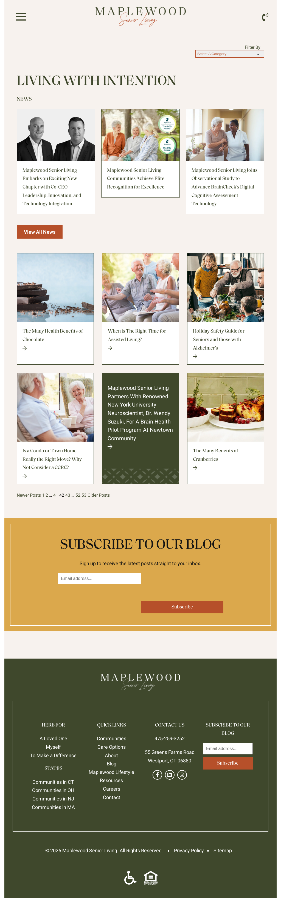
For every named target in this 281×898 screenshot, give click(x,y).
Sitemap (222, 850)
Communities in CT (53, 782)
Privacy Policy (189, 850)
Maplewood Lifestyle (111, 772)
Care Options (111, 747)
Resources (111, 780)
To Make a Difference (53, 755)
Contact (111, 797)
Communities (111, 738)
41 (55, 495)
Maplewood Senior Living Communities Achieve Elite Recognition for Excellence (135, 179)
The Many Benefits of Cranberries (225, 459)
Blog (111, 764)
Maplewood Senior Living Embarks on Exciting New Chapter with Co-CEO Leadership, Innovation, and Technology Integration (52, 187)
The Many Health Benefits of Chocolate (55, 339)
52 (77, 495)
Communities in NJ (53, 799)
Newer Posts (29, 495)
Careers (111, 789)
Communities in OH (53, 790)
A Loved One (53, 738)
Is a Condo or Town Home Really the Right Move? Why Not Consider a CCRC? (55, 463)
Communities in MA (53, 807)
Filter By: (253, 47)
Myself (53, 747)
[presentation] (99, 597)
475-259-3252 (169, 738)
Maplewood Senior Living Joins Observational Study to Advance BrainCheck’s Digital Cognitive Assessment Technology (224, 187)
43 (67, 495)
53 (84, 495)
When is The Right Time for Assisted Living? (140, 339)
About (111, 755)
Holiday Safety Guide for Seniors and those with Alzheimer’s (225, 344)
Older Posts (99, 495)
